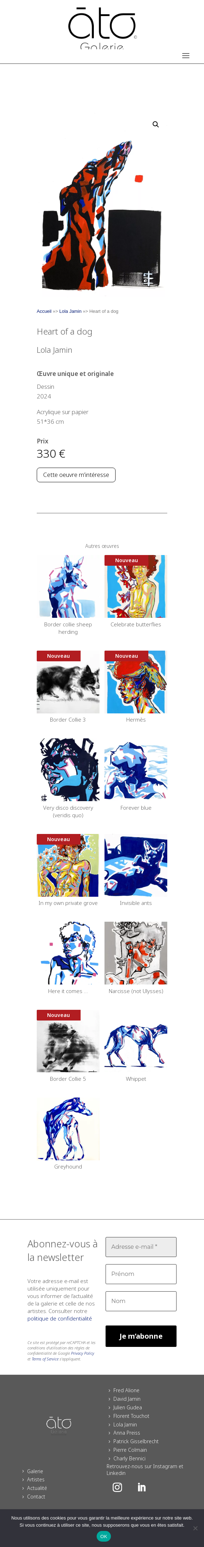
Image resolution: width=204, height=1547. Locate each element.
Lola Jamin (70, 311)
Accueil (44, 311)
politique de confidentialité (59, 1318)
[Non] (195, 1528)
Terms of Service (45, 1359)
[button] (155, 124)
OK (103, 1536)
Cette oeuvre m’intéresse (76, 474)
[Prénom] (141, 1274)
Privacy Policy (82, 1353)
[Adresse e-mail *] (141, 1247)
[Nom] (141, 1301)
